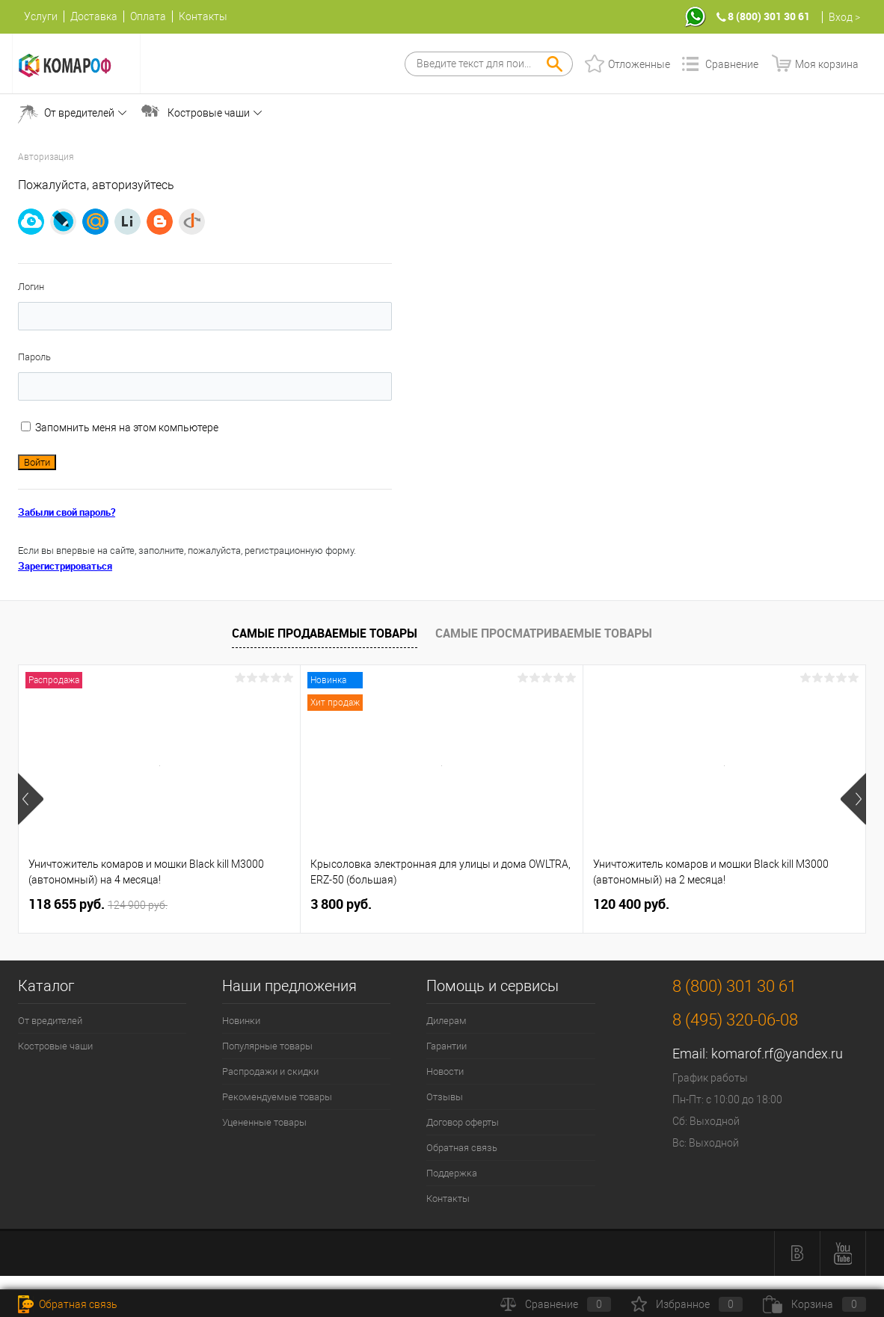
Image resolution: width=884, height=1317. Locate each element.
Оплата (148, 16)
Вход (841, 17)
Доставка (93, 16)
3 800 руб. (341, 904)
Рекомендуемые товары (277, 1096)
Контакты (203, 16)
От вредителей (79, 113)
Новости (445, 1071)
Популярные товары (267, 1046)
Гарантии (446, 1046)
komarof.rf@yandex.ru (777, 1053)
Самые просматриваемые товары (543, 633)
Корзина (814, 1304)
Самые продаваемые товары (324, 633)
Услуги (41, 16)
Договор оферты (462, 1122)
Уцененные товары (264, 1122)
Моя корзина (827, 64)
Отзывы (444, 1096)
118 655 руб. (98, 904)
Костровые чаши (209, 113)
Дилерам (446, 1020)
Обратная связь (461, 1147)
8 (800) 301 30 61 (769, 16)
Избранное (687, 1304)
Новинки (241, 1020)
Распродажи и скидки (270, 1071)
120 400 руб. (631, 904)
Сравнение (731, 64)
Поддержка (451, 1173)
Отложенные (639, 64)
